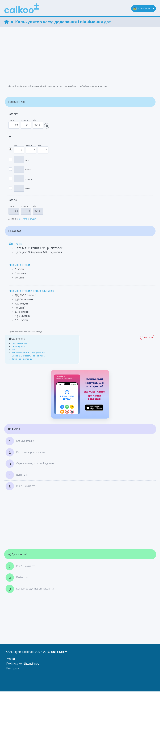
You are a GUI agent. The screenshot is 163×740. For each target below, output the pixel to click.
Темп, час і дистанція (22, 359)
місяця (29, 145)
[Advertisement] (81, 51)
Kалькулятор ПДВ (21, 441)
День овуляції (18, 346)
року (16, 145)
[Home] (6, 22)
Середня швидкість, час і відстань (28, 356)
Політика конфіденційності (23, 663)
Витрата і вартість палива (25, 452)
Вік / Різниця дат (27, 219)
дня (39, 145)
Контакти (12, 668)
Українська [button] (142, 8)
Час (13, 349)
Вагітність (16, 475)
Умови (10, 658)
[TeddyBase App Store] (80, 394)
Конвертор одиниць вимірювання (28, 352)
